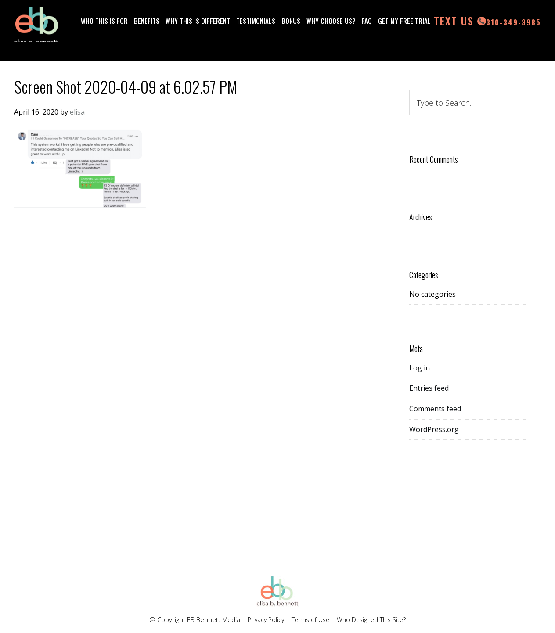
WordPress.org (434, 429)
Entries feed (429, 388)
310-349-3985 (164, 35)
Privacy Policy (262, 619)
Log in (419, 368)
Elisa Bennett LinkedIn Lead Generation (36, 28)
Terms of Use (310, 619)
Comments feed (435, 409)
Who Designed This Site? (374, 619)
